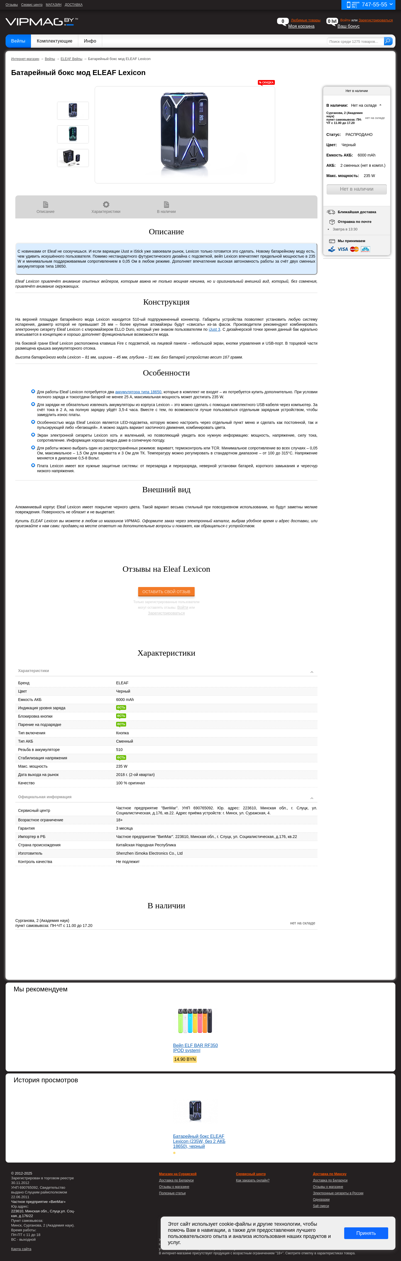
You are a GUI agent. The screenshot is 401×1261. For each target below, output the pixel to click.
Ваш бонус (349, 26)
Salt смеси (321, 1206)
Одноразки (321, 1200)
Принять (366, 1233)
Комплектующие (54, 41)
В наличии (166, 207)
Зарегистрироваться (376, 20)
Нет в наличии (356, 189)
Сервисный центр (251, 1174)
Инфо (90, 41)
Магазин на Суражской (178, 1174)
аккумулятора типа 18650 (138, 392)
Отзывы (12, 5)
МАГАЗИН (54, 5)
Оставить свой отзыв (166, 592)
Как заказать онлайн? (253, 1180)
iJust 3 (214, 329)
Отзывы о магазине (328, 1187)
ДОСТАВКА (74, 5)
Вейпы (18, 41)
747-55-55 (370, 4)
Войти (182, 607)
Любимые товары (306, 20)
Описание (45, 207)
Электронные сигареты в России (338, 1193)
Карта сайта (21, 1249)
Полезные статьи (172, 1193)
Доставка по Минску (329, 1174)
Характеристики (106, 207)
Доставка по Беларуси (330, 1180)
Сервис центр (32, 5)
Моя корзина (301, 26)
